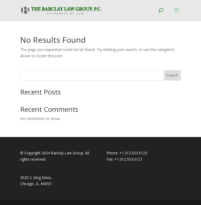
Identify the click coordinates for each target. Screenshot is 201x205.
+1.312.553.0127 (128, 159)
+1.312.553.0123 (133, 152)
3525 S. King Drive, (36, 177)
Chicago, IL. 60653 (35, 183)
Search (172, 75)
